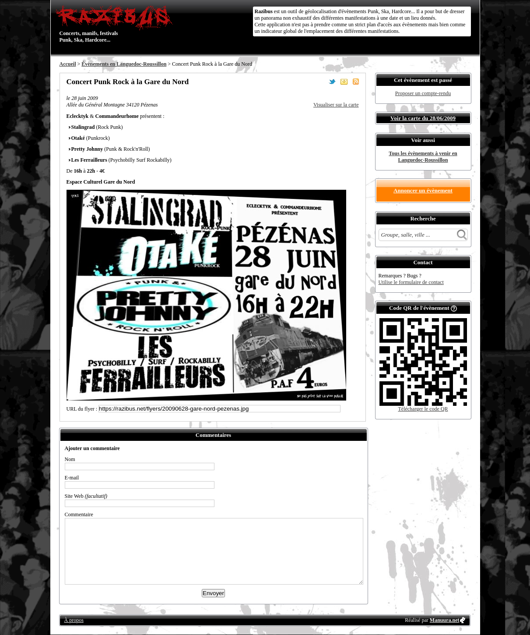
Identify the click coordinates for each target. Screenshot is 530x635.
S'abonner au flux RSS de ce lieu (355, 81)
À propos (74, 620)
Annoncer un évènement (423, 190)
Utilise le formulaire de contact (411, 282)
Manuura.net (445, 620)
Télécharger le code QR (423, 409)
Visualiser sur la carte (336, 105)
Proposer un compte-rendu (423, 93)
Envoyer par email (343, 81)
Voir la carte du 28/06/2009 (423, 118)
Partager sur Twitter (332, 81)
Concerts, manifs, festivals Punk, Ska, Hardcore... (116, 23)
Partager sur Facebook (320, 81)
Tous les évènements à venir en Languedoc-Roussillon (423, 156)
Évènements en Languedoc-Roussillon (123, 64)
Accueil (68, 64)
